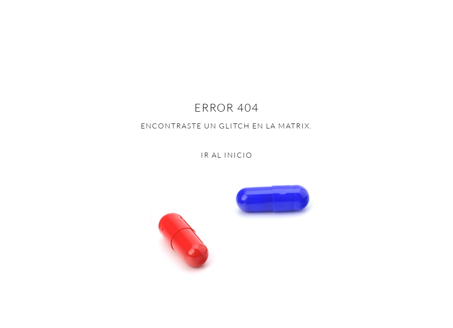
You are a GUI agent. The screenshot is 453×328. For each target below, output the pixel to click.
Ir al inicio (227, 154)
